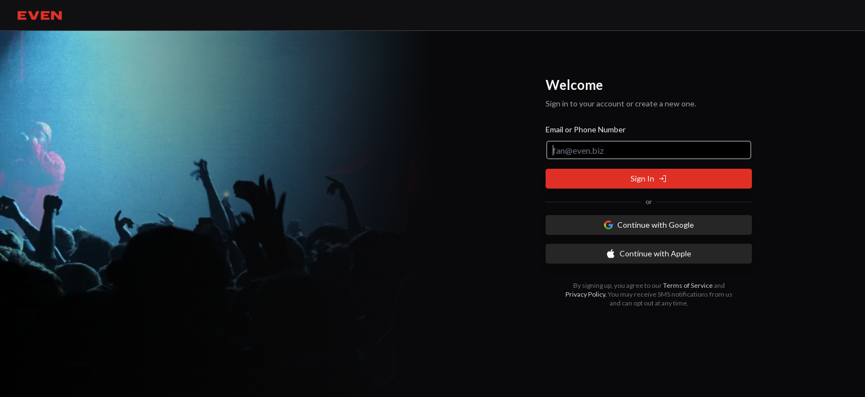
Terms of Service (688, 285)
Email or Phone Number (586, 129)
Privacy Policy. (586, 294)
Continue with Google (649, 224)
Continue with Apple (648, 253)
